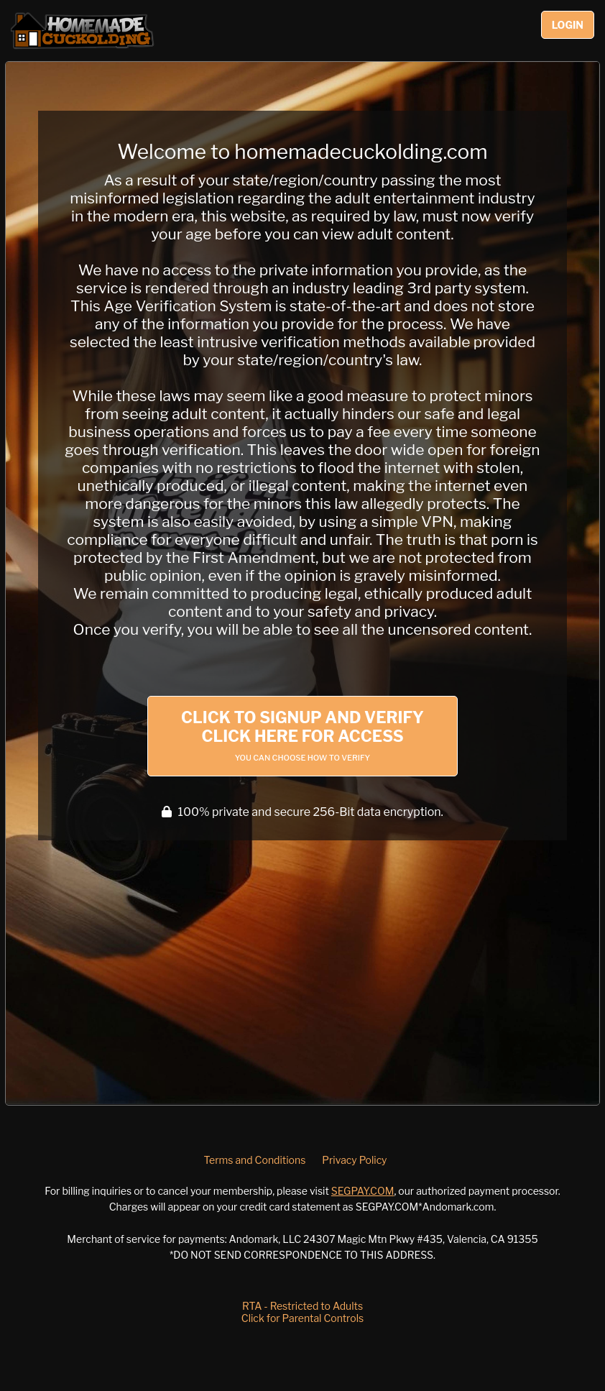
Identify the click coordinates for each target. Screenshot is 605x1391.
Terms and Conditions (254, 1160)
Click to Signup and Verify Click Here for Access (302, 735)
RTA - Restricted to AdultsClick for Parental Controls (302, 1312)
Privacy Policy (354, 1160)
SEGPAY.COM (362, 1191)
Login (567, 25)
